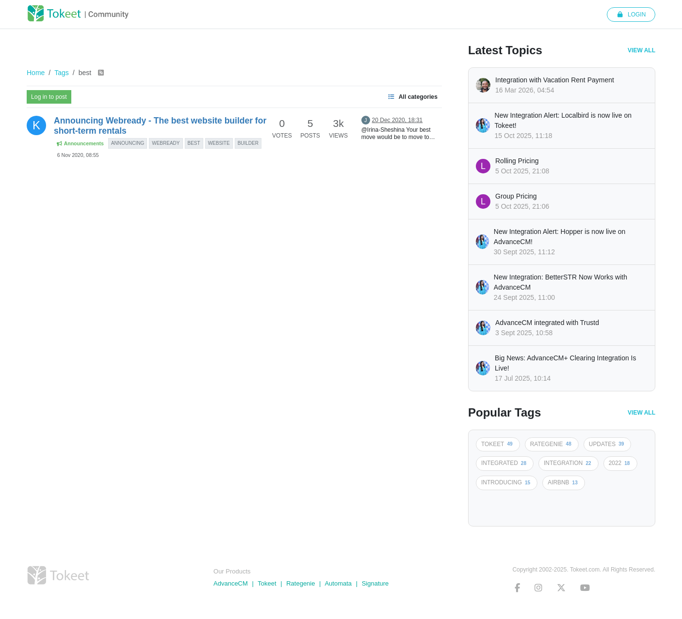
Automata (338, 583)
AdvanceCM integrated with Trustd (547, 322)
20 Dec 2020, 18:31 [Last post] (397, 120)
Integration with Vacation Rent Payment (554, 80)
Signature (375, 583)
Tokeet (267, 583)
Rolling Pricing (516, 161)
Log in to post (49, 96)
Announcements (80, 143)
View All (641, 50)
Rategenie (300, 583)
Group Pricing (516, 196)
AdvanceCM (230, 583)
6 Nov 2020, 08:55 (78, 155)
